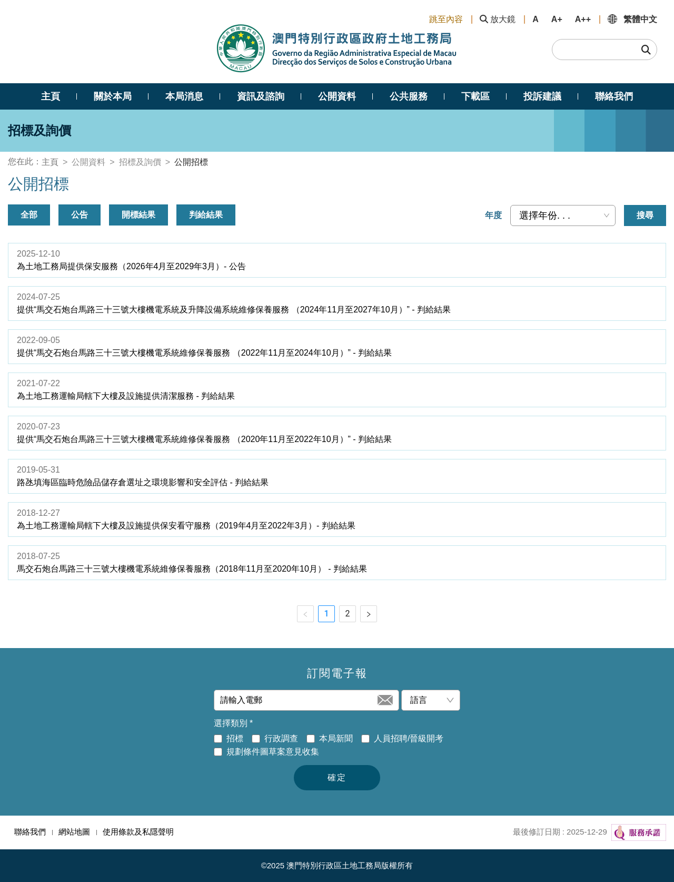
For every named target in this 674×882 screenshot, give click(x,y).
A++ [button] (583, 19)
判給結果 (206, 214)
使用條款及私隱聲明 (138, 831)
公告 (79, 214)
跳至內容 (446, 19)
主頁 (50, 162)
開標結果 (138, 214)
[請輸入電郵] (297, 700)
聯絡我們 (30, 831)
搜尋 (645, 215)
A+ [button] (556, 19)
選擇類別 (233, 723)
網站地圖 (74, 831)
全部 (29, 214)
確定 (337, 777)
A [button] (535, 19)
